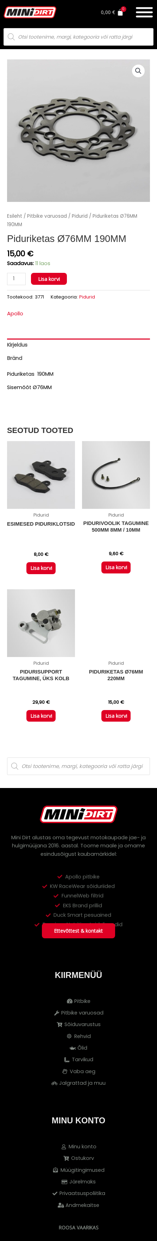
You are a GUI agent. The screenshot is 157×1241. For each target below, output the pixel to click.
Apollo (15, 313)
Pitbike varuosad (47, 216)
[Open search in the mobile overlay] (78, 37)
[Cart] (122, 12)
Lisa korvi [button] (41, 567)
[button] (138, 71)
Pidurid (80, 216)
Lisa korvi (49, 278)
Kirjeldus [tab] (17, 344)
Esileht (14, 216)
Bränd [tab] (14, 358)
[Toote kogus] (16, 279)
